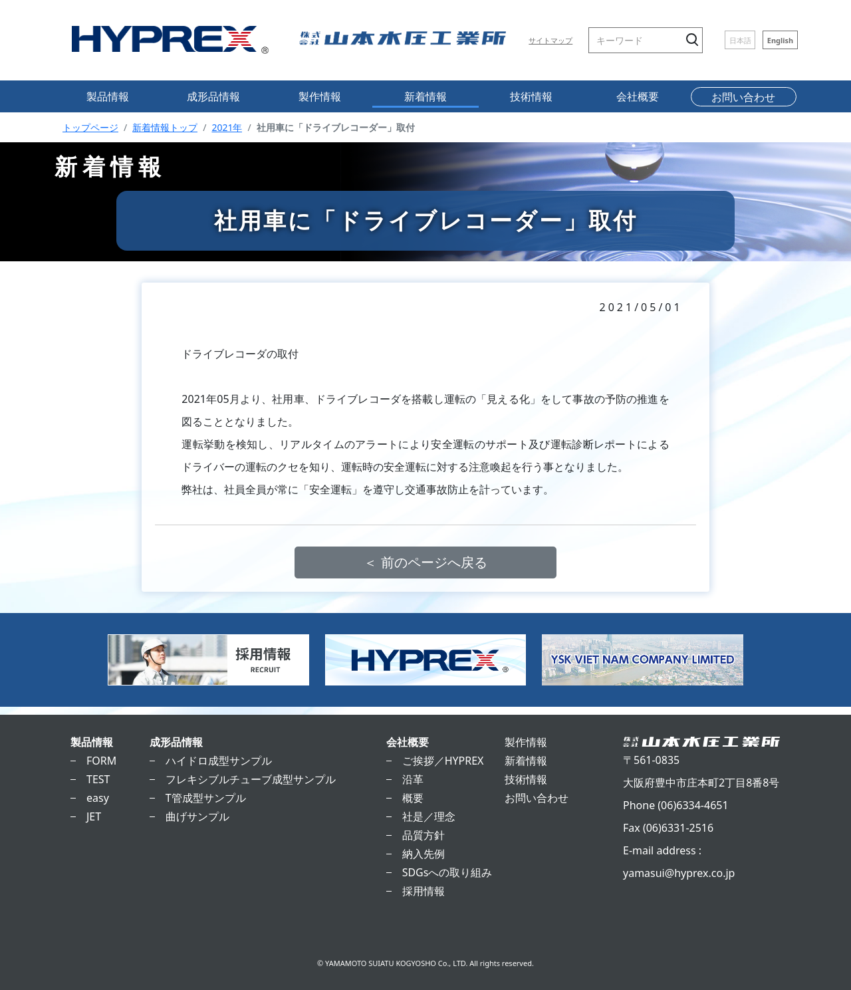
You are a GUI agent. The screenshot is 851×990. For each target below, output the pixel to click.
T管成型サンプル (206, 798)
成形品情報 (213, 96)
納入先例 (423, 853)
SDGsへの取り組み (447, 872)
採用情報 (423, 891)
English (780, 40)
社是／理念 (428, 816)
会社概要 (637, 96)
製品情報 (107, 96)
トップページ (90, 127)
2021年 (226, 127)
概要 (413, 798)
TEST (98, 779)
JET (93, 816)
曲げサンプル (197, 816)
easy (97, 798)
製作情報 (320, 96)
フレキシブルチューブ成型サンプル (251, 779)
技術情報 (531, 96)
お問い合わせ (743, 97)
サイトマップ (550, 40)
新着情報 (425, 96)
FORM (101, 760)
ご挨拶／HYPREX (443, 760)
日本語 (740, 40)
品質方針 (423, 835)
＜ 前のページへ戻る (425, 562)
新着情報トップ (164, 127)
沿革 (413, 779)
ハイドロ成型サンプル (219, 760)
